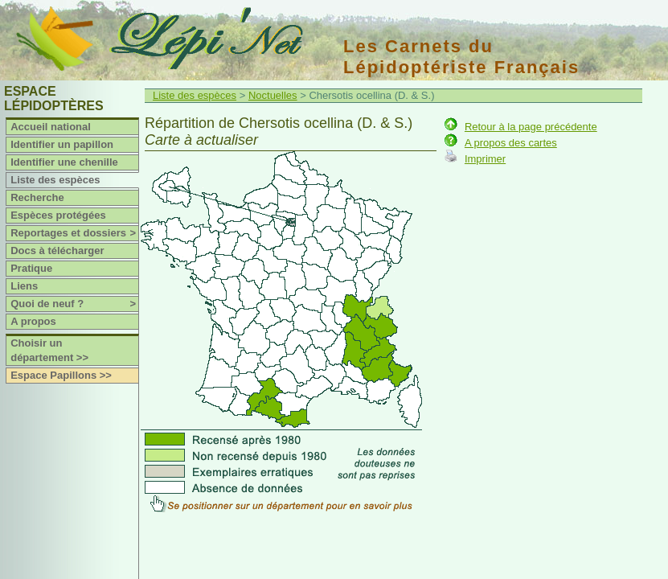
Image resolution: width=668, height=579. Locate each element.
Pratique (31, 268)
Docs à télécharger (57, 250)
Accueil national (50, 127)
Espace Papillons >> (61, 375)
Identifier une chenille (64, 162)
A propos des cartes (511, 143)
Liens (24, 286)
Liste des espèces (55, 180)
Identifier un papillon (61, 144)
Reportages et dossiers (74, 233)
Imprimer (485, 159)
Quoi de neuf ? (74, 304)
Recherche (37, 197)
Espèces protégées (58, 215)
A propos (33, 321)
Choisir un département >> (49, 350)
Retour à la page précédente (531, 127)
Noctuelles (272, 95)
